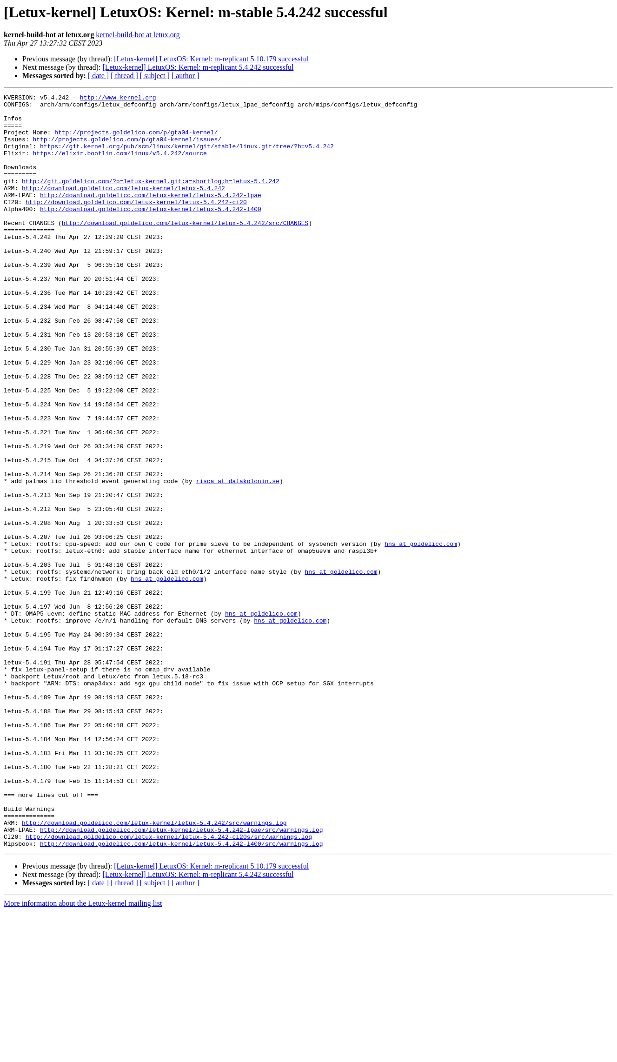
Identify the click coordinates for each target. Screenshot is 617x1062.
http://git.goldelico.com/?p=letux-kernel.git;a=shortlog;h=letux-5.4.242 (150, 199)
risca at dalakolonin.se (237, 559)
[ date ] (98, 76)
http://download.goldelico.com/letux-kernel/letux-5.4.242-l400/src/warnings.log (181, 994)
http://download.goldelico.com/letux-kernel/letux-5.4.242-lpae (150, 216)
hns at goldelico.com (421, 634)
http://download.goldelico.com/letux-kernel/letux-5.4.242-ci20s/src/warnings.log (169, 986)
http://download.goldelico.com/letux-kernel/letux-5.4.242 (123, 207)
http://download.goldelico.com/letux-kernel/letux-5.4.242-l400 (150, 232)
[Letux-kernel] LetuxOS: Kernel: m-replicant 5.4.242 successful (197, 67)
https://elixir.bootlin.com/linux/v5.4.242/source (119, 165)
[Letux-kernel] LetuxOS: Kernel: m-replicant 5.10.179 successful (211, 59)
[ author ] (185, 76)
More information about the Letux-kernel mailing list (83, 1054)
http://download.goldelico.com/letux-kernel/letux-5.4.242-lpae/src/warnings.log (181, 977)
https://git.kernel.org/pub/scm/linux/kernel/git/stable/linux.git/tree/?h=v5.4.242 (187, 157)
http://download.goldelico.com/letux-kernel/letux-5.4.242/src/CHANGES (185, 249)
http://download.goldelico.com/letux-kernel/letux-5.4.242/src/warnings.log (154, 969)
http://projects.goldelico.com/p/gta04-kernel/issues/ (127, 149)
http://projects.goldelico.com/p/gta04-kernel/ (136, 140)
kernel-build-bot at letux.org (138, 35)
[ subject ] (155, 76)
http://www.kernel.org (118, 98)
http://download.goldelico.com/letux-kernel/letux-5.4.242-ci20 (136, 224)
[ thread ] (124, 76)
